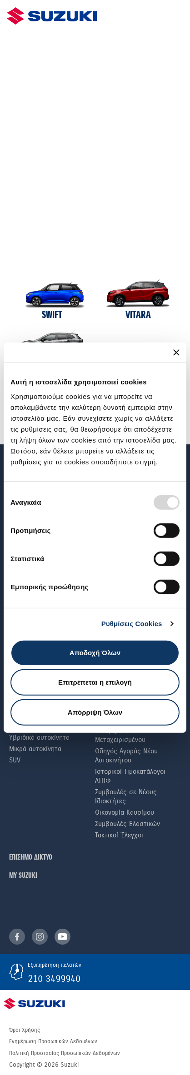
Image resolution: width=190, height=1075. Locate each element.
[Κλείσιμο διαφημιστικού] (176, 352)
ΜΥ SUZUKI (23, 876)
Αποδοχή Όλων (95, 652)
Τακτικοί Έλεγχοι (119, 835)
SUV (14, 760)
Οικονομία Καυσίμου (124, 812)
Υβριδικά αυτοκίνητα (39, 737)
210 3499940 (54, 979)
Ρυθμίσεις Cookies (131, 623)
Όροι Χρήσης (24, 1030)
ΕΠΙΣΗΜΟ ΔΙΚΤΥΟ (30, 857)
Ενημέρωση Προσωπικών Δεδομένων (53, 1041)
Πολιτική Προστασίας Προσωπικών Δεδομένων (64, 1053)
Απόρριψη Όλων (95, 712)
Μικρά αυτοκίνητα (35, 749)
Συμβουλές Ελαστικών (127, 824)
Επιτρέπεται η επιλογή (95, 682)
